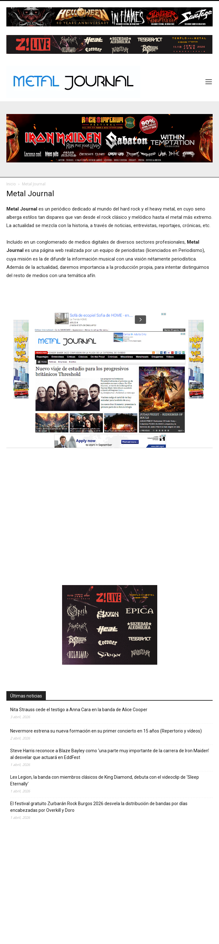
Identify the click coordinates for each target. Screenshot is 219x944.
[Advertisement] (109, 528)
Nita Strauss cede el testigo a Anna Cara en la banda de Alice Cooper (78, 709)
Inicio (11, 184)
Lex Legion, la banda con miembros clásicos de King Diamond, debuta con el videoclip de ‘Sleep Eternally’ (104, 780)
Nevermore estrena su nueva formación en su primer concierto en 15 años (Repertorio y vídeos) (106, 730)
